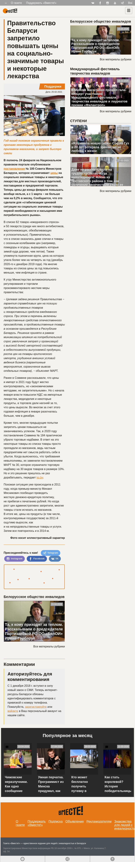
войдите (13, 711)
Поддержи (52, 86)
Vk (55, 558)
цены (54, 172)
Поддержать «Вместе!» (41, 2)
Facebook (37, 558)
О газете (16, 2)
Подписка (56, 821)
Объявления (74, 821)
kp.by (40, 477)
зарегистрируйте (36, 706)
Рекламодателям (98, 821)
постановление (14, 168)
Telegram (50, 553)
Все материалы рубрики (49, 646)
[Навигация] (128, 10)
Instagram (15, 558)
